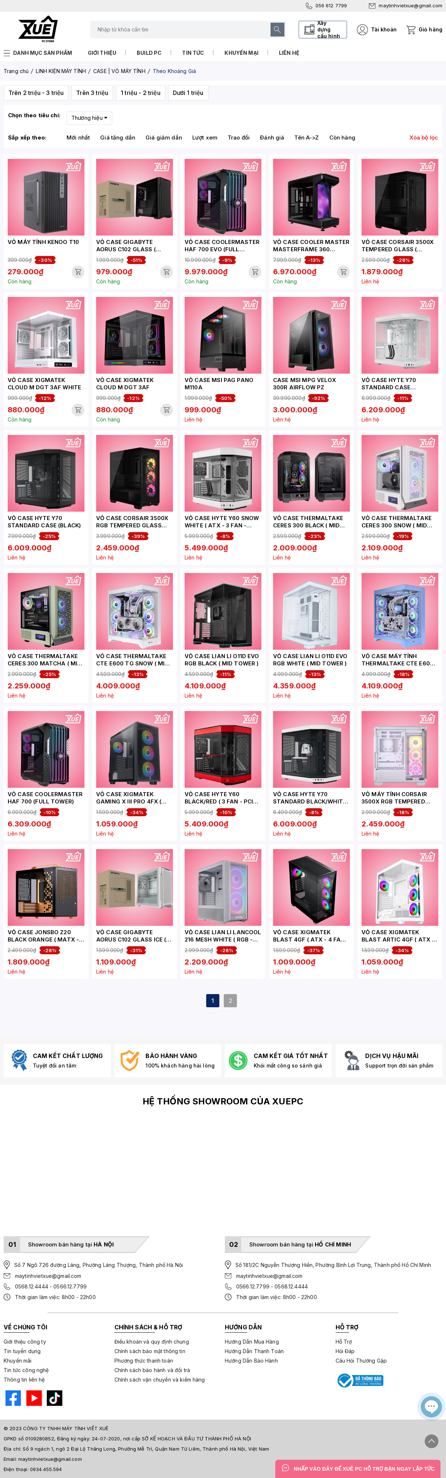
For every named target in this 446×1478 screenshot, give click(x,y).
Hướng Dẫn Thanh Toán (254, 1351)
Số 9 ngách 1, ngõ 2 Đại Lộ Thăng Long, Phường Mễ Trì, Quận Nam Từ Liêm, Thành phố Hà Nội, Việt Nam (146, 1449)
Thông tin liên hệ (24, 1379)
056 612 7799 (326, 6)
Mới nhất (78, 137)
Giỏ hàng (430, 29)
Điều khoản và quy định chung (151, 1341)
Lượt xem (205, 137)
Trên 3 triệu (92, 92)
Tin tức (193, 53)
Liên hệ (289, 53)
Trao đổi (239, 137)
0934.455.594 (46, 1469)
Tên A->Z (306, 137)
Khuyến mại (241, 53)
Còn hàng (342, 137)
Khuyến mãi (18, 1360)
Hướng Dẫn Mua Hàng (252, 1341)
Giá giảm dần (163, 137)
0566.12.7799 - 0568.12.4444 (272, 1286)
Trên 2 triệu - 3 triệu (36, 92)
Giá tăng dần (117, 137)
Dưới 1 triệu (188, 92)
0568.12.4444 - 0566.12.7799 (51, 1286)
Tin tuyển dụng (22, 1351)
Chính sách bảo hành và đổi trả (152, 1370)
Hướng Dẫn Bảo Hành (251, 1360)
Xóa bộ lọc (423, 137)
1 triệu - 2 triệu (140, 92)
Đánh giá (272, 137)
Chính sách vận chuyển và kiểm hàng (159, 1379)
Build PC (149, 53)
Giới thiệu (102, 53)
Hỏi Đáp (345, 1351)
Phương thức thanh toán (143, 1360)
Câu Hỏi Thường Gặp (361, 1360)
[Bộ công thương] (360, 1380)
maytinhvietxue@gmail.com (405, 5)
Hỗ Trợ (344, 1341)
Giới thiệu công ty (25, 1341)
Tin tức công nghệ (26, 1370)
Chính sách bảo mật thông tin (149, 1351)
